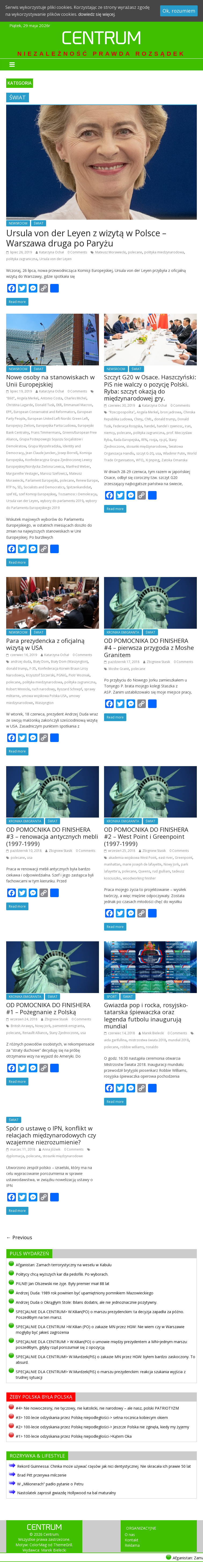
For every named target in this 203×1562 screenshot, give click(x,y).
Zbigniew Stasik (158, 662)
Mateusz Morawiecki (110, 252)
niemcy (109, 432)
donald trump (164, 419)
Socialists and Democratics (44, 487)
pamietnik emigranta (68, 1026)
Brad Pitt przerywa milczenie (42, 1475)
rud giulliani (161, 871)
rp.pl (163, 439)
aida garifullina (115, 1040)
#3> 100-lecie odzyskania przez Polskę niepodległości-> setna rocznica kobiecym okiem (92, 1417)
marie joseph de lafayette (142, 864)
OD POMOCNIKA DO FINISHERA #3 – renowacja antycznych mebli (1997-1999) (52, 836)
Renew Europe (87, 480)
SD (19, 487)
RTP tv (10, 487)
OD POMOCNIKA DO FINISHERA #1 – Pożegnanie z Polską (48, 1008)
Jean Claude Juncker (41, 453)
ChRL (148, 419)
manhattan (112, 864)
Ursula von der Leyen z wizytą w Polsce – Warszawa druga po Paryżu (86, 238)
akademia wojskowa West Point (132, 857)
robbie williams (132, 1047)
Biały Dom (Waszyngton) (69, 661)
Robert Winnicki (18, 689)
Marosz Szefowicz (53, 473)
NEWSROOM (18, 223)
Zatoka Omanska (174, 460)
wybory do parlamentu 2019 (61, 501)
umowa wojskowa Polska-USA (44, 696)
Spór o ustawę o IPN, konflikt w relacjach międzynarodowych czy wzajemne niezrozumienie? (51, 1135)
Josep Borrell (67, 453)
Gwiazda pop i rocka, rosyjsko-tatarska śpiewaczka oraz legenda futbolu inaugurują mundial (146, 1015)
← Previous (19, 1237)
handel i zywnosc (170, 426)
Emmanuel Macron (78, 405)
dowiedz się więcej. (96, 14)
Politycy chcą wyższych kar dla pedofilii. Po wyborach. (62, 1274)
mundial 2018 (178, 1040)
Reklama (132, 1545)
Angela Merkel (27, 398)
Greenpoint (183, 857)
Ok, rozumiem (179, 11)
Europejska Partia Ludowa (56, 425)
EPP (9, 412)
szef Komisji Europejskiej (37, 494)
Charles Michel (75, 398)
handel (149, 426)
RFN (144, 439)
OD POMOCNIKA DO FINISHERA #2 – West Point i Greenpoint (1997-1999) (146, 836)
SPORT (112, 996)
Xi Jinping (152, 460)
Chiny (138, 419)
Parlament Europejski (41, 480)
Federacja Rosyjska (127, 426)
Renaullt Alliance (35, 1033)
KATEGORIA (20, 83)
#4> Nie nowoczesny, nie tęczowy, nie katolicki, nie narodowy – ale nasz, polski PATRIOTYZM (97, 1408)
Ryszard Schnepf (69, 689)
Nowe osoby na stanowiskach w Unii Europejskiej (50, 380)
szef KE (11, 494)
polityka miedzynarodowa (164, 252)
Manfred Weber (78, 466)
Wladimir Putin (174, 453)
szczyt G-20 (144, 453)
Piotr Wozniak (79, 675)
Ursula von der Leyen (55, 259)
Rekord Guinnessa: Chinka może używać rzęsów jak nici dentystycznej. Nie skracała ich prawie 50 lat (104, 1466)
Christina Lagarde (19, 405)
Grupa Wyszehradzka (44, 446)
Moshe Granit (119, 668)
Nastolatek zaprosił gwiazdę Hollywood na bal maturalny (66, 1492)
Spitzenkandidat (79, 487)
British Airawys (22, 1026)
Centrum (101, 39)
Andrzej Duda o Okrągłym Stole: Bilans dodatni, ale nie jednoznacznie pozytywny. (86, 1302)
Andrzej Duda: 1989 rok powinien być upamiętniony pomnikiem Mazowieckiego (84, 1292)
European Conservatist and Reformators (44, 412)
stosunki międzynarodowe (146, 446)
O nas (130, 1534)
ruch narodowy (43, 689)
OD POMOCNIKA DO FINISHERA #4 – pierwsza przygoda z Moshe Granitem (149, 647)
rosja (153, 439)
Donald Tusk (44, 405)
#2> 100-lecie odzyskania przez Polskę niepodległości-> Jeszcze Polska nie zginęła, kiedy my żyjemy (102, 1426)
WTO (139, 460)
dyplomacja (15, 1156)
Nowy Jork (171, 864)
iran (188, 426)
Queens (144, 871)
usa (158, 453)
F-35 (32, 668)
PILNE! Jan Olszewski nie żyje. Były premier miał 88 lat (62, 1283)
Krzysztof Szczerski (40, 675)
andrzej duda (21, 661)
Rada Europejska (126, 439)
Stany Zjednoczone (63, 1033)
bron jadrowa (170, 412)
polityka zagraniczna (21, 259)
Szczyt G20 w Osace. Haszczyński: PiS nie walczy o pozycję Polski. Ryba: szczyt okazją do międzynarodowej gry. (150, 387)
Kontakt (131, 1539)
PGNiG (62, 675)
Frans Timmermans (45, 432)
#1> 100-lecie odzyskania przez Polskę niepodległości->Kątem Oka (74, 1436)
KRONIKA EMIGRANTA (123, 632)
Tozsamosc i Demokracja (77, 494)
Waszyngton (44, 703)
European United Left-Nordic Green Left (58, 418)
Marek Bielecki (153, 1033)
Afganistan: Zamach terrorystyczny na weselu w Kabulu (64, 1264)
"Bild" (10, 398)
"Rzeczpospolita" (122, 412)
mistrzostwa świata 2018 (147, 1040)
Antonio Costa (51, 398)
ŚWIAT (38, 223)
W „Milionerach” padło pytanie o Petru (50, 1483)
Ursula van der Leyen (22, 501)
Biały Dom (41, 661)
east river (165, 857)
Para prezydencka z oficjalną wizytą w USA (45, 643)
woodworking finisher (139, 878)
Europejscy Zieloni (20, 425)
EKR (59, 405)
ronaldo (152, 1047)
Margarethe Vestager (22, 473)
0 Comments (77, 252)
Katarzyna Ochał (51, 252)
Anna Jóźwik (51, 1149)
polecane (135, 252)
